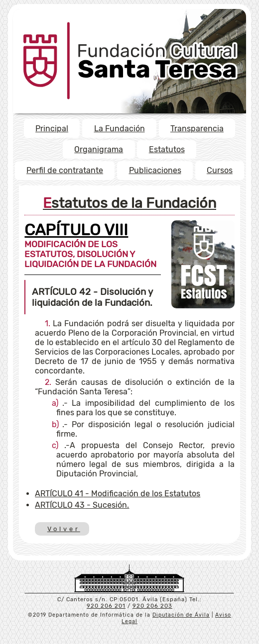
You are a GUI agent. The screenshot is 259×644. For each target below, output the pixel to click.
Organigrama (98, 149)
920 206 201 (106, 606)
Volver (63, 529)
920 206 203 (152, 606)
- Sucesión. (82, 505)
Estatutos (167, 149)
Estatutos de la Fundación (129, 202)
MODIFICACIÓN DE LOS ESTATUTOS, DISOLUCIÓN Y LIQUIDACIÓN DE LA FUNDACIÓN (90, 248)
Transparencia (197, 128)
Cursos (220, 170)
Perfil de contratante (64, 170)
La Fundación (119, 128)
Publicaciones (155, 170)
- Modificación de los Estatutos (117, 493)
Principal (51, 128)
